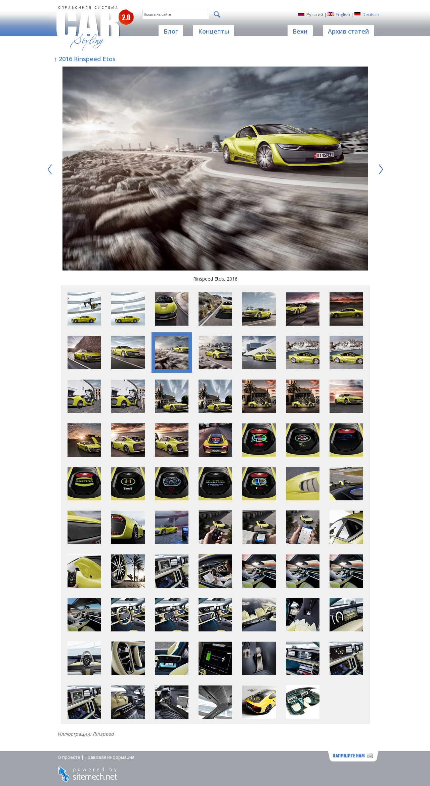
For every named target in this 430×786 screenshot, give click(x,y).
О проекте (69, 757)
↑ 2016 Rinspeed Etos (85, 59)
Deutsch (370, 14)
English (343, 14)
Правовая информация (109, 757)
